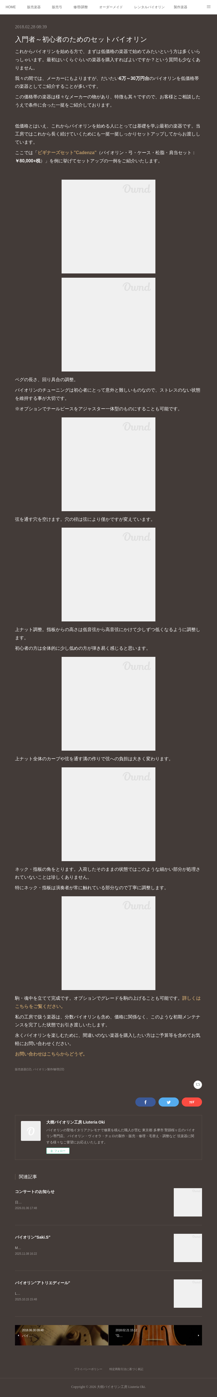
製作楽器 (180, 7)
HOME (11, 7)
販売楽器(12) (23, 1069)
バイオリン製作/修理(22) (48, 1069)
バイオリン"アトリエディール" (42, 1283)
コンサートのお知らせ (35, 1191)
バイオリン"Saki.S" (32, 1237)
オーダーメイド (111, 7)
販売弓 (57, 7)
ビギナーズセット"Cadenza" (67, 152)
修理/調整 (80, 7)
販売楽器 (34, 7)
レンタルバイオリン (149, 7)
